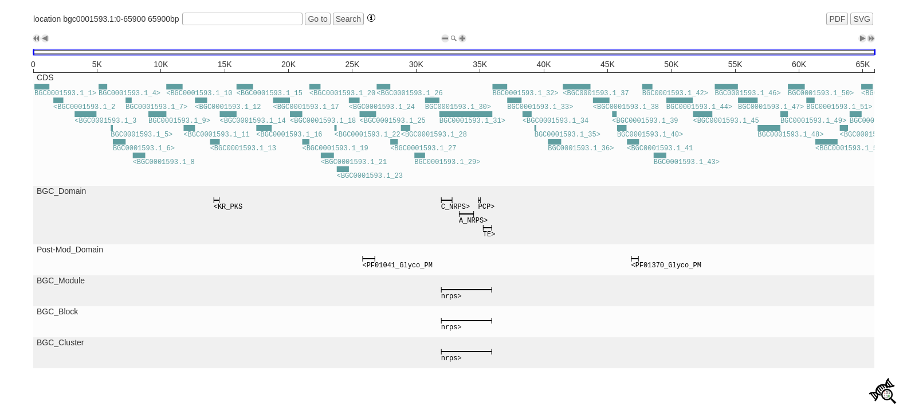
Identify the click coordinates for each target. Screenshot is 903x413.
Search (348, 19)
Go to (317, 19)
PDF (837, 19)
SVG (861, 19)
